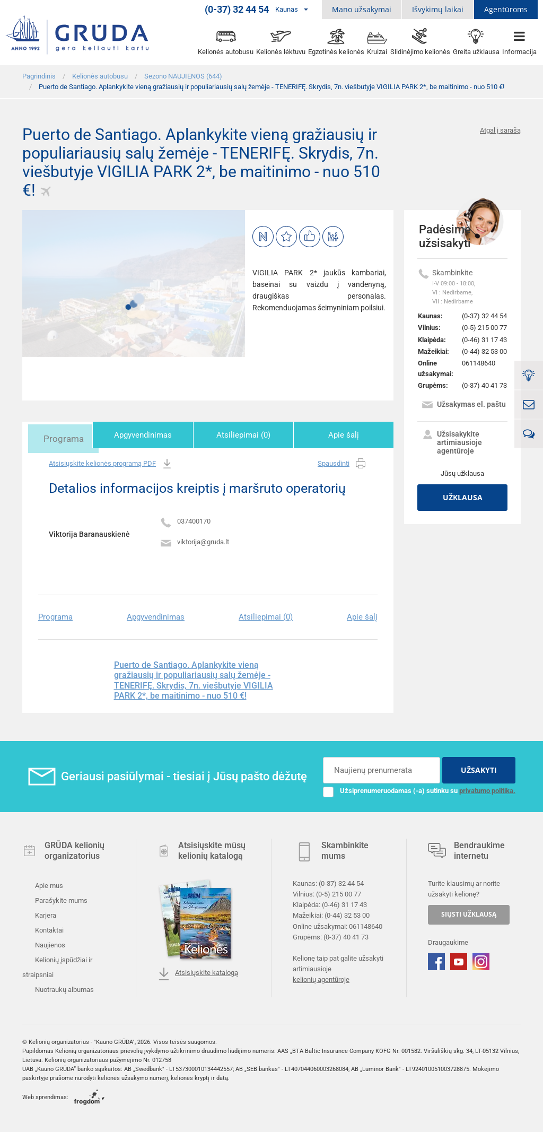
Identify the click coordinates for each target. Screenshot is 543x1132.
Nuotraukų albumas (63, 988)
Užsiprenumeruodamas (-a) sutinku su (419, 789)
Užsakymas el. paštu (463, 405)
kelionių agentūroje (321, 978)
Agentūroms (506, 9)
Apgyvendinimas (161, 435)
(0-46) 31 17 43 (484, 340)
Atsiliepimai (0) (254, 435)
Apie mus (48, 884)
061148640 (478, 363)
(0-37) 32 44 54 (484, 316)
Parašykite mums (60, 899)
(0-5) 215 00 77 (484, 328)
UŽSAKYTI (479, 768)
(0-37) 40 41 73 (484, 385)
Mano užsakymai (361, 9)
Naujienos (49, 943)
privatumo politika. (487, 789)
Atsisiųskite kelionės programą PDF (111, 462)
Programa (68, 435)
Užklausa (463, 497)
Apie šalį (347, 435)
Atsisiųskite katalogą (197, 972)
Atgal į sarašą (500, 130)
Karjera (44, 914)
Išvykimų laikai (437, 9)
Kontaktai (48, 929)
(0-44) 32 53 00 (484, 351)
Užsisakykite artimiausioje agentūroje (451, 442)
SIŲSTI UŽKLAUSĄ (468, 912)
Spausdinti (342, 462)
